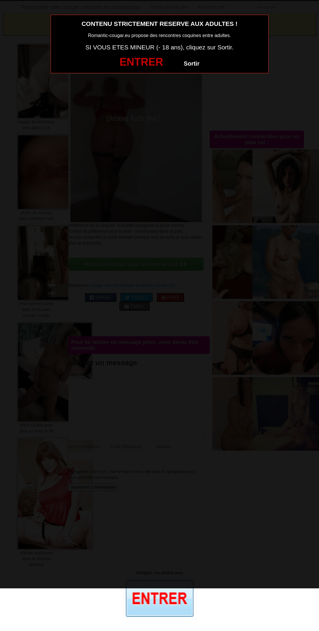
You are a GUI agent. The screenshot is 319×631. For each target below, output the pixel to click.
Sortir (191, 63)
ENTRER (141, 62)
